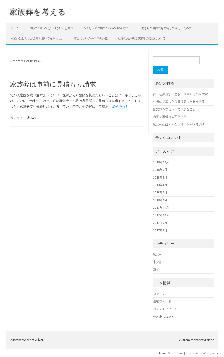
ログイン (159, 293)
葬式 (156, 269)
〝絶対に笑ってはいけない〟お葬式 (50, 28)
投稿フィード (162, 301)
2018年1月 (160, 200)
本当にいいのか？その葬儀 (91, 38)
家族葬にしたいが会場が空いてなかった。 (37, 38)
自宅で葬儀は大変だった (170, 116)
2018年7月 (160, 169)
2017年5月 (160, 230)
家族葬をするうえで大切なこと (174, 109)
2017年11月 (161, 207)
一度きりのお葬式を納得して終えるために (165, 28)
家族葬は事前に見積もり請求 (53, 84)
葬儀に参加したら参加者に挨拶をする (179, 101)
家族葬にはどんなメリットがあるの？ (179, 124)
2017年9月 (160, 222)
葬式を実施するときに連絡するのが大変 (180, 94)
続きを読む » (121, 106)
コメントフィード (165, 308)
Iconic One (166, 353)
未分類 (157, 262)
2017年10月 (161, 215)
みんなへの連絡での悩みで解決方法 (105, 28)
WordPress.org (163, 316)
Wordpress (210, 353)
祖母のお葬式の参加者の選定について (141, 38)
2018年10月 (161, 162)
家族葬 (31, 117)
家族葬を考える (37, 11)
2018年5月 (160, 177)
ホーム (15, 28)
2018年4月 (160, 184)
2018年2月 (160, 192)
